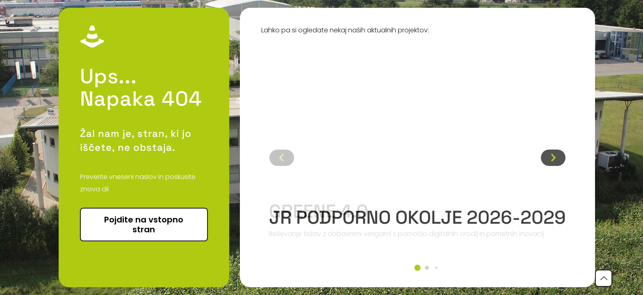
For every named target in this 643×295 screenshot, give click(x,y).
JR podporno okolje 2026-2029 (417, 217)
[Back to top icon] (603, 278)
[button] (417, 268)
